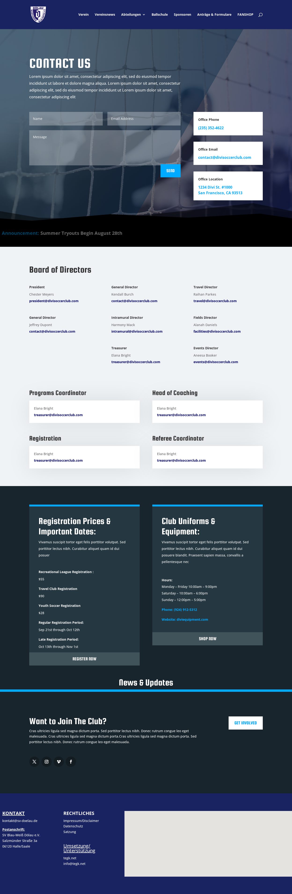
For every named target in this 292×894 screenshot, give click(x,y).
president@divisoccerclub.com (54, 301)
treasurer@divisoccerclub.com (135, 362)
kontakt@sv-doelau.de (19, 820)
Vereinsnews (105, 15)
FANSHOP (245, 15)
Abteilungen (131, 15)
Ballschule (160, 15)
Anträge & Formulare (214, 15)
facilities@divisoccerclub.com (217, 331)
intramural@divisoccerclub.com (137, 331)
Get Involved (245, 722)
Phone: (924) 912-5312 (179, 609)
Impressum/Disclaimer (81, 820)
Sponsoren (182, 15)
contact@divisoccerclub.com (52, 331)
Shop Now (207, 638)
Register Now (84, 658)
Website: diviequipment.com (185, 619)
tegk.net (69, 858)
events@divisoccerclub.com (215, 362)
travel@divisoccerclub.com (215, 301)
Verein (83, 15)
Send (170, 170)
